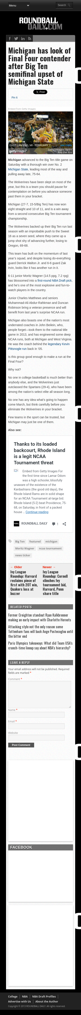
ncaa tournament (50, 548)
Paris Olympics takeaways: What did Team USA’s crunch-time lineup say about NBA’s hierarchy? (40, 645)
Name (12, 715)
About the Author (46, 1007)
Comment (15, 679)
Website (13, 738)
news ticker (22, 555)
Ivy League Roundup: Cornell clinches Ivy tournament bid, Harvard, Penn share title (55, 583)
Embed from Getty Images (22, 109)
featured (35, 541)
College (12, 1002)
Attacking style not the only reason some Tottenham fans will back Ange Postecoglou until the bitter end (40, 631)
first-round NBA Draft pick (55, 280)
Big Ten (20, 541)
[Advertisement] (40, 805)
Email (12, 726)
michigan (51, 541)
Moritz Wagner (24, 548)
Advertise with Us (19, 1007)
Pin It (14, 97)
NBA (25, 1002)
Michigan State (18, 169)
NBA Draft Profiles (44, 1002)
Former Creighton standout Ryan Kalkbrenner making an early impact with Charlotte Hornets (39, 617)
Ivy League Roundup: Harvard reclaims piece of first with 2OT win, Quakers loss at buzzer (24, 583)
